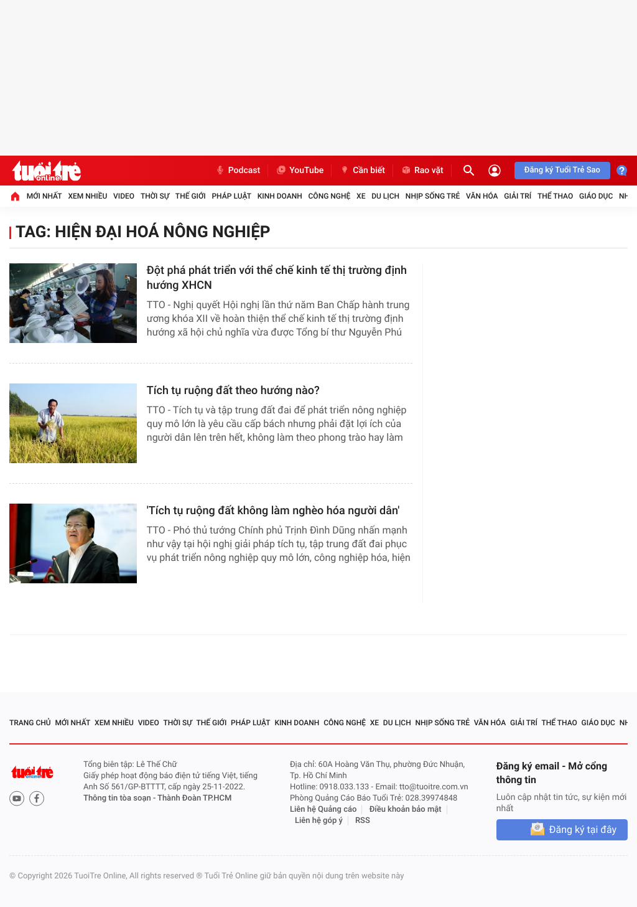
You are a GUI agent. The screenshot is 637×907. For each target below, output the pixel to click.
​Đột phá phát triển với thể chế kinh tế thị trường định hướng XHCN (277, 278)
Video (123, 196)
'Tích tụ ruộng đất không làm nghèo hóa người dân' (273, 510)
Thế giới (190, 196)
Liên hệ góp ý (319, 820)
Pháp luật (231, 196)
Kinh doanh (280, 196)
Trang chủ (30, 722)
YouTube (299, 170)
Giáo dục (596, 196)
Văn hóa (482, 196)
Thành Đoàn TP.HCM (194, 798)
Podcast (238, 170)
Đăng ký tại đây (582, 829)
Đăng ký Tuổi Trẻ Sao (562, 170)
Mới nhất (44, 196)
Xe (360, 196)
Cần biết (362, 170)
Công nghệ (330, 196)
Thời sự (155, 196)
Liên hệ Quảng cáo (323, 809)
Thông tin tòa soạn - (120, 798)
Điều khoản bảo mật (406, 809)
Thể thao (555, 196)
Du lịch (385, 196)
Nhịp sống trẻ (433, 196)
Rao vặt (422, 170)
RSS (362, 820)
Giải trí (517, 196)
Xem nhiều (87, 196)
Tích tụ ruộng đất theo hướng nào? (233, 390)
